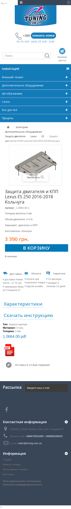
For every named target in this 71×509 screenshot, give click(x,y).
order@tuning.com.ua (30, 443)
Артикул (9, 207)
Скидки (7, 459)
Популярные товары (15, 469)
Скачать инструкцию (28, 315)
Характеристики (23, 304)
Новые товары (12, 464)
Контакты (8, 474)
